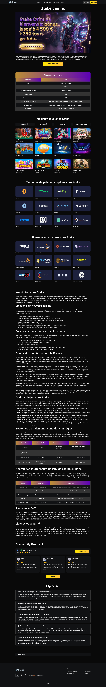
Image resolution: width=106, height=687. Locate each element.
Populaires (24, 124)
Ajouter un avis (82, 551)
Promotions (56, 2)
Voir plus (53, 576)
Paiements (88, 671)
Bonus (86, 673)
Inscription (94, 2)
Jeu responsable (71, 673)
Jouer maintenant (53, 63)
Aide (86, 669)
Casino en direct (47, 2)
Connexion (86, 2)
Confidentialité (70, 676)
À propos (69, 669)
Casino (38, 2)
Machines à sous (81, 124)
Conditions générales (72, 671)
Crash (62, 124)
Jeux (62, 2)
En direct (43, 124)
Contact (87, 676)
